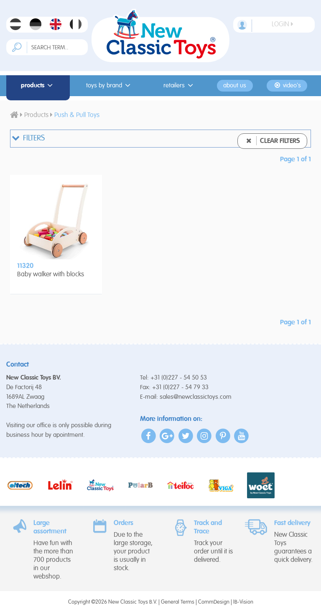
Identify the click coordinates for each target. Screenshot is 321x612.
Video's (287, 85)
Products (38, 85)
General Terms (177, 602)
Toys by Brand (109, 85)
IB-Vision (243, 602)
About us (234, 85)
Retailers (179, 85)
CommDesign (213, 602)
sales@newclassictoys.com (196, 397)
